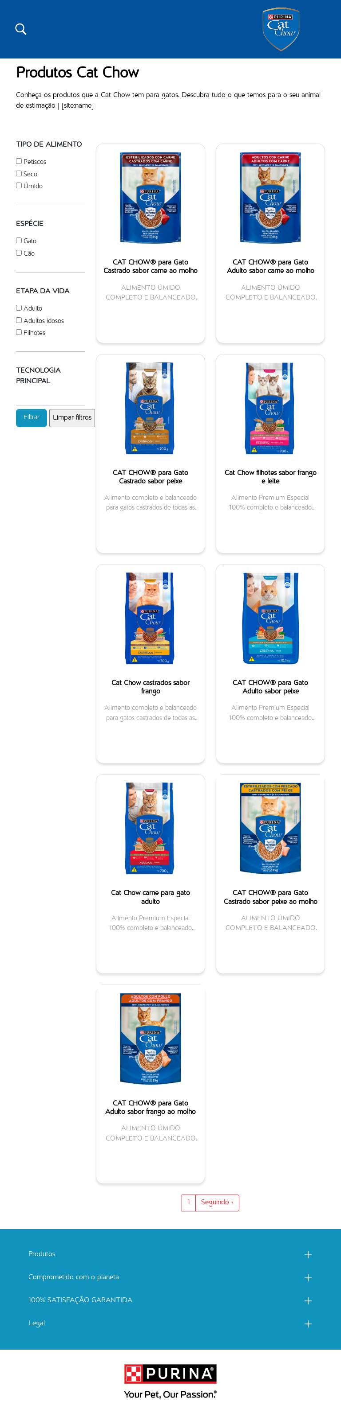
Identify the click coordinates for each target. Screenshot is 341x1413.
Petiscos (35, 162)
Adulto (33, 309)
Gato (30, 241)
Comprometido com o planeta (73, 1277)
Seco (30, 174)
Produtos (41, 1254)
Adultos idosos (44, 321)
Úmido (33, 186)
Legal (36, 1323)
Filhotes (34, 333)
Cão (29, 254)
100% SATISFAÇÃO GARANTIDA (80, 1300)
